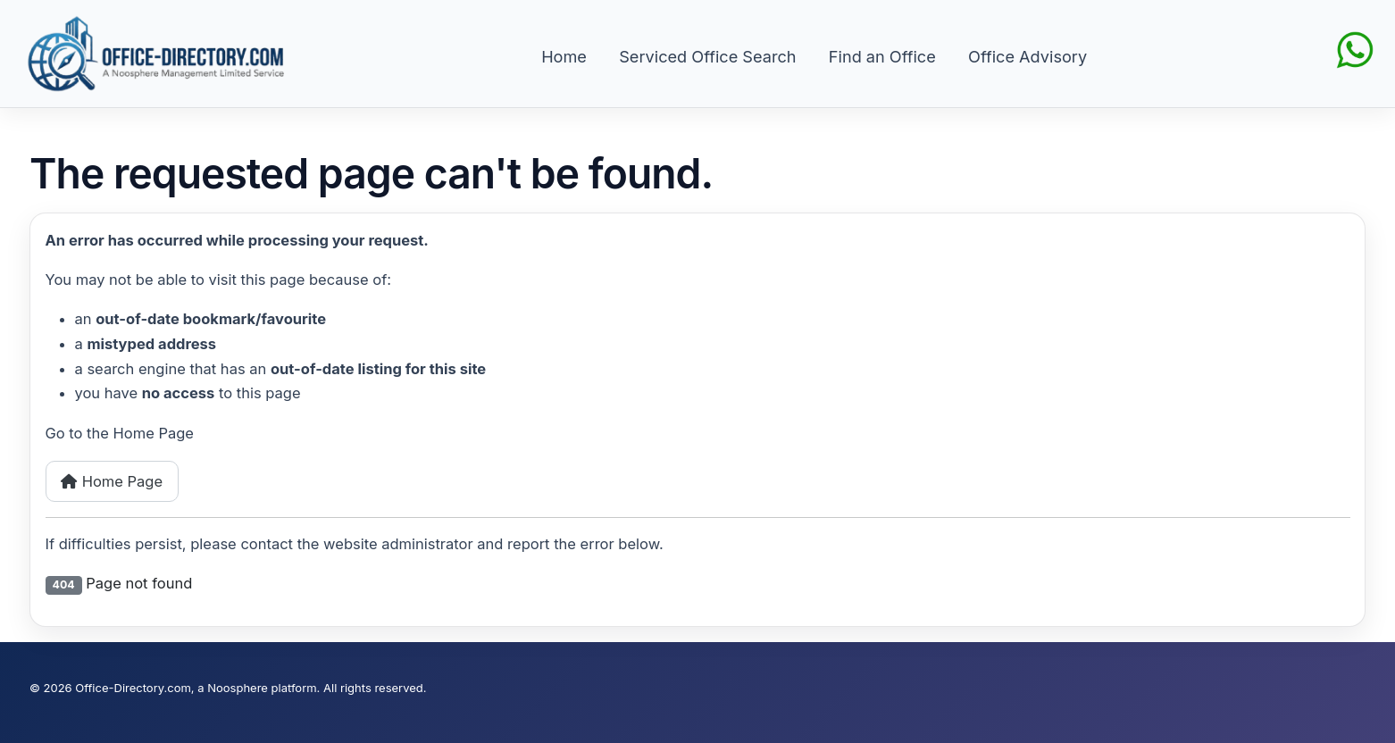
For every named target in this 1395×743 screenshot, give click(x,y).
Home (564, 56)
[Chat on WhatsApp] (1355, 48)
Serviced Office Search (707, 56)
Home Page (112, 481)
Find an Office (882, 56)
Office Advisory (1027, 56)
